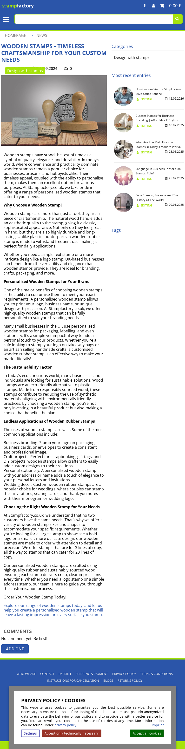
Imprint (158, 725)
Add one (15, 649)
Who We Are (26, 674)
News (41, 35)
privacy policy (65, 725)
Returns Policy (130, 680)
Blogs (108, 680)
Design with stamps (25, 70)
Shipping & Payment (92, 674)
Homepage (15, 35)
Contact (47, 674)
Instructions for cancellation (73, 680)
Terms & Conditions (156, 674)
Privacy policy (124, 674)
